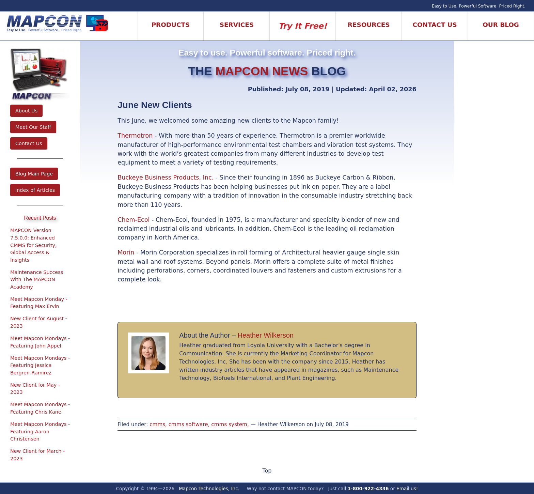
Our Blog (501, 24)
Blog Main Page (34, 173)
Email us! (407, 488)
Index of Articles (35, 190)
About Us (26, 110)
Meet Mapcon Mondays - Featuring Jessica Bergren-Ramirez (40, 365)
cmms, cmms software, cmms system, (199, 424)
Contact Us (28, 143)
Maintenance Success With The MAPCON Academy (36, 279)
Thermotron (135, 135)
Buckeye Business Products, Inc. (165, 177)
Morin (125, 252)
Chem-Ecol (133, 219)
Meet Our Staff (33, 127)
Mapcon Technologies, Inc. (209, 488)
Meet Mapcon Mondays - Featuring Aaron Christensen (40, 431)
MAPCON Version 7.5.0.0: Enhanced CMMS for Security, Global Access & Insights (33, 245)
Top (266, 470)
